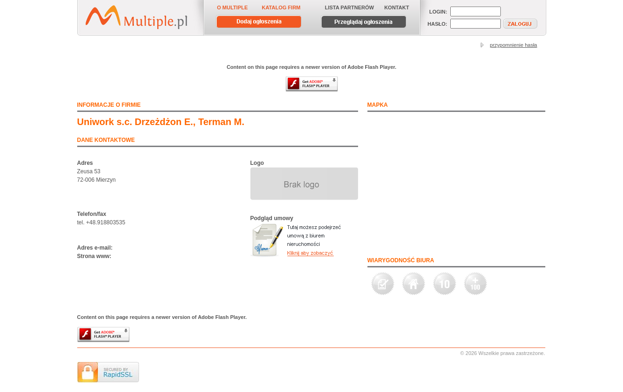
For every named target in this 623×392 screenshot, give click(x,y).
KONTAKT (396, 7)
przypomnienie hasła (513, 45)
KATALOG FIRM (281, 7)
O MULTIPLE (232, 7)
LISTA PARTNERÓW (349, 7)
